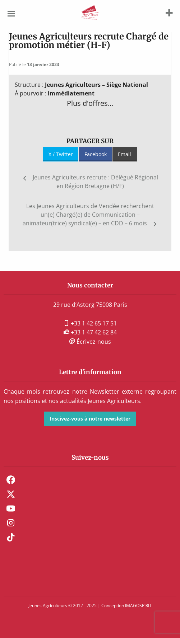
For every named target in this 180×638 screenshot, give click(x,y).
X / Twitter (61, 154)
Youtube (11, 508)
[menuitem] (90, 480)
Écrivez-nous (90, 342)
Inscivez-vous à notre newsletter (90, 418)
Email (124, 154)
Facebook (95, 154)
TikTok (11, 537)
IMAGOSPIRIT (138, 605)
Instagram (11, 523)
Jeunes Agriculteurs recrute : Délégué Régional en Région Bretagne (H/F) (95, 181)
